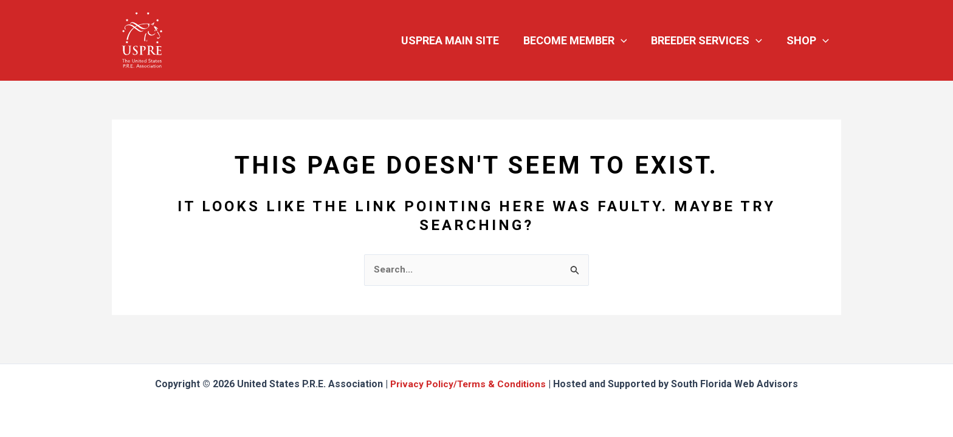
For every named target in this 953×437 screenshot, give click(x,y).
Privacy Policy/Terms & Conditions (468, 384)
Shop (809, 40)
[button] (627, 40)
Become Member (581, 40)
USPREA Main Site (458, 40)
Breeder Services (710, 40)
